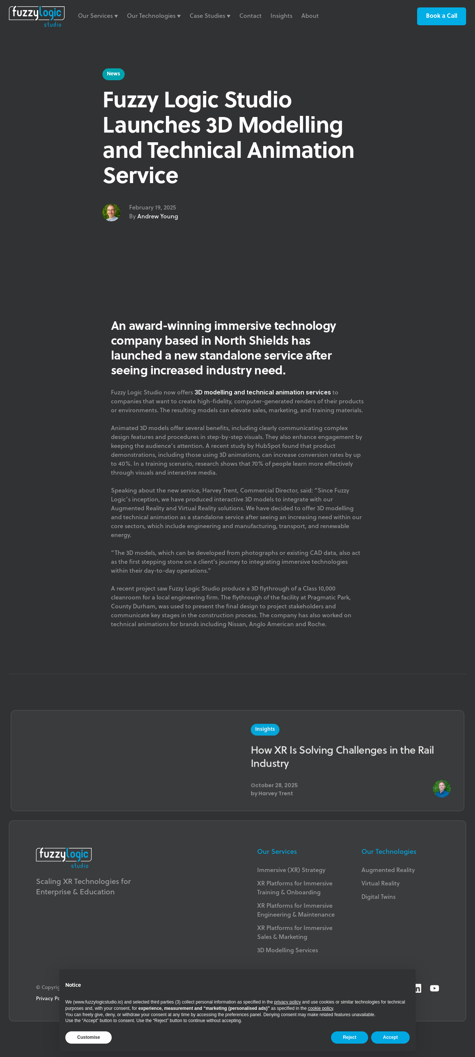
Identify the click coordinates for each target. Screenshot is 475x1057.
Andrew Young (157, 217)
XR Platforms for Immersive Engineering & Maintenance (296, 910)
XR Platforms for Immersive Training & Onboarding (294, 888)
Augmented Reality (388, 870)
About (310, 16)
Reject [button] (349, 1037)
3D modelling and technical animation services (262, 392)
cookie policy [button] (320, 1008)
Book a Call (441, 16)
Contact (250, 16)
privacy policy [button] (287, 1002)
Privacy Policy (52, 999)
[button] (98, 16)
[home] (37, 16)
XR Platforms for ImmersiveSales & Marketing (294, 933)
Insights (281, 16)
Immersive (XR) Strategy (291, 870)
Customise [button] (88, 1037)
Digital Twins (378, 897)
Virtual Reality (380, 884)
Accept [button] (390, 1037)
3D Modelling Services (287, 950)
